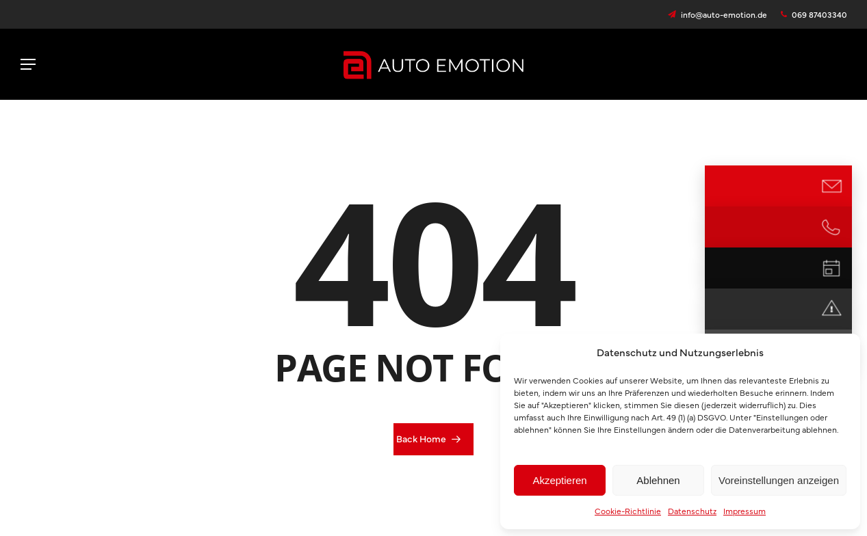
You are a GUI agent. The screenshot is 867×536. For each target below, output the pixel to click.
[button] (28, 64)
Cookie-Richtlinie (628, 510)
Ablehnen (658, 480)
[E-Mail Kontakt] (831, 185)
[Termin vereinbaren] (831, 268)
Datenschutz (692, 510)
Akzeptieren (559, 480)
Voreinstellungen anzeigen (779, 480)
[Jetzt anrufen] (831, 226)
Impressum (744, 510)
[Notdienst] (831, 309)
